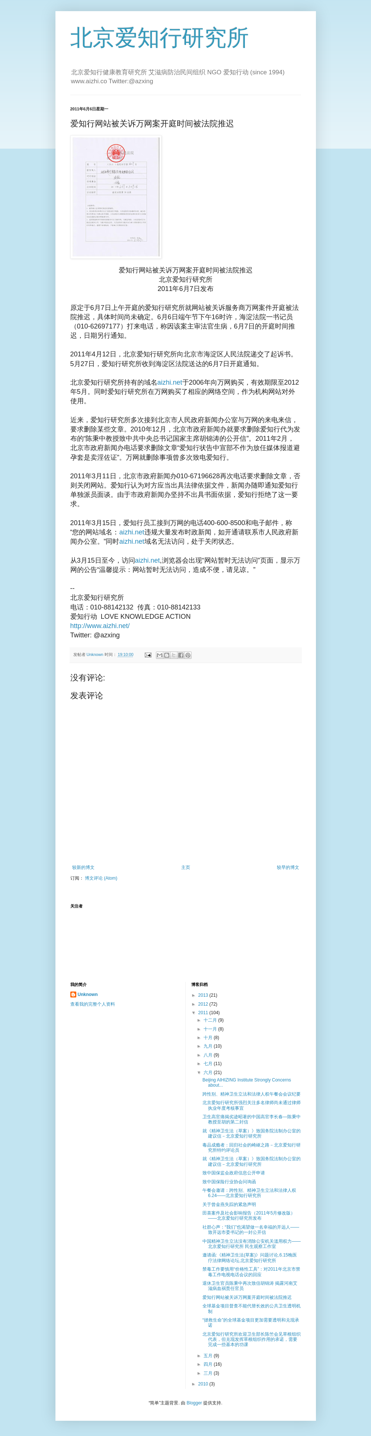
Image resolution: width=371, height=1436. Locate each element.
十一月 (211, 1029)
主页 (185, 867)
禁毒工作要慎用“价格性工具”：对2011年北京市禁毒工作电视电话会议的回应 (251, 1272)
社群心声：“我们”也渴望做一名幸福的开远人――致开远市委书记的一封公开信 (250, 1230)
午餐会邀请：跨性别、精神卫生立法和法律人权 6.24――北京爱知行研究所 (249, 1193)
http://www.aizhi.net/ (100, 626)
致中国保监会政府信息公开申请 (233, 1172)
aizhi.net (169, 382)
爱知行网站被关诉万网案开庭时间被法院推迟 (247, 1297)
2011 (204, 1012)
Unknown (88, 994)
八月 (209, 1055)
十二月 (211, 1020)
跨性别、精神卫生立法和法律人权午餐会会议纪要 (251, 1094)
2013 (204, 995)
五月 (209, 1355)
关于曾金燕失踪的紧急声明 (229, 1204)
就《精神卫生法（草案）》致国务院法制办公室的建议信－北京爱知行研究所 (251, 1133)
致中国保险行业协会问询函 (229, 1181)
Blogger (194, 1403)
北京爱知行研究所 (159, 37)
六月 (209, 1072)
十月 (209, 1037)
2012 (204, 1004)
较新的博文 (83, 867)
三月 (209, 1373)
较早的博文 (288, 867)
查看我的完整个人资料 (92, 1004)
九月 (209, 1046)
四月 (209, 1364)
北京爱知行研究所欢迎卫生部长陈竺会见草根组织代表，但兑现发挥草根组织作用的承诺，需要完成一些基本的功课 (251, 1340)
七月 (209, 1063)
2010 (204, 1384)
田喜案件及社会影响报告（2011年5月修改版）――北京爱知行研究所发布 (248, 1215)
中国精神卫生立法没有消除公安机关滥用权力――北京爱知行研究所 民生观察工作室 (251, 1244)
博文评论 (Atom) (101, 878)
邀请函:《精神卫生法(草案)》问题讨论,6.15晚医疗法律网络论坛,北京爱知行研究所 (249, 1257)
